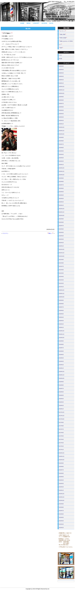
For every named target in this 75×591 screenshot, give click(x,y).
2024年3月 (61, 157)
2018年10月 (61, 378)
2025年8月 (61, 100)
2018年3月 (61, 402)
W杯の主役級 (63, 37)
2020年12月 (61, 290)
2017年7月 (61, 429)
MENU (28, 23)
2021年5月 (61, 273)
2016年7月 (61, 470)
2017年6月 (61, 432)
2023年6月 (61, 188)
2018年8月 (61, 385)
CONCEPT (36, 23)
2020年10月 (61, 296)
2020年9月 (61, 300)
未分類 (60, 58)
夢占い (50, 233)
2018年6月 (61, 391)
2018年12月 (61, 371)
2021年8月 (61, 263)
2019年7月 (61, 347)
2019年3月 (61, 361)
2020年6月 (61, 310)
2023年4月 (61, 195)
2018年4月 (61, 398)
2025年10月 (61, 93)
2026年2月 (61, 79)
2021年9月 (61, 259)
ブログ (60, 55)
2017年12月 (61, 412)
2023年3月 (61, 198)
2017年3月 (61, 442)
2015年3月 (61, 524)
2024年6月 (61, 147)
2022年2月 (61, 242)
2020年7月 (61, 307)
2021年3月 (61, 280)
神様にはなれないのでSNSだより (66, 43)
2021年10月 (61, 256)
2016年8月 (61, 466)
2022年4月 (61, 235)
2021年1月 (61, 286)
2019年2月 (61, 364)
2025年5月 (61, 110)
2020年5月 (61, 313)
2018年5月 (61, 395)
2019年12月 (61, 330)
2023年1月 (61, 205)
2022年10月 (61, 215)
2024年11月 (61, 130)
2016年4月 (61, 480)
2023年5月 (61, 191)
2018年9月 (61, 381)
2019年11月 (61, 334)
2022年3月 (61, 239)
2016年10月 (61, 459)
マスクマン (5, 233)
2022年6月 (61, 229)
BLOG (51, 23)
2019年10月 (61, 337)
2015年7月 (61, 510)
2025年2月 (61, 120)
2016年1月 (61, 490)
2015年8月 (61, 507)
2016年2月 (61, 486)
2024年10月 (61, 134)
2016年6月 (61, 473)
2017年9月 (61, 422)
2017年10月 (61, 419)
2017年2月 (61, 446)
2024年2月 (61, 161)
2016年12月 (61, 453)
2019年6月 (61, 351)
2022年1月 (61, 246)
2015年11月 (61, 497)
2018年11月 (61, 375)
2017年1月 (61, 449)
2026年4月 (61, 73)
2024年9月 (61, 137)
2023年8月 (61, 181)
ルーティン (62, 31)
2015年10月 (61, 500)
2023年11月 (61, 171)
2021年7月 (61, 266)
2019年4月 (61, 358)
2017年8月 (61, 425)
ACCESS (44, 23)
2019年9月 (61, 341)
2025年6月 (61, 106)
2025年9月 (61, 96)
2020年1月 (61, 327)
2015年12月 (61, 493)
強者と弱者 (62, 34)
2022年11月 (61, 212)
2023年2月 (61, 201)
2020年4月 (61, 317)
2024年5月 (61, 151)
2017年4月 (61, 439)
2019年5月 (61, 354)
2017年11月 (61, 415)
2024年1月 (61, 164)
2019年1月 (61, 368)
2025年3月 (61, 117)
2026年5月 (61, 69)
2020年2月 (61, 324)
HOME (22, 23)
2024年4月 (61, 154)
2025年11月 (61, 90)
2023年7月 (61, 185)
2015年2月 (61, 527)
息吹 (61, 47)
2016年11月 (61, 456)
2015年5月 (61, 517)
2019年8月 (61, 344)
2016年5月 (61, 476)
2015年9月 (61, 503)
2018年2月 (61, 405)
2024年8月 (61, 140)
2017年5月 (61, 436)
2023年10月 (61, 174)
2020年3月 (61, 320)
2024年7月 (61, 144)
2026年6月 (61, 66)
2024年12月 (61, 127)
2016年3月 (61, 483)
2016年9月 (61, 463)
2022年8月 (61, 222)
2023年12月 (61, 168)
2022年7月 (61, 225)
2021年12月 (61, 249)
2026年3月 (61, 76)
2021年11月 (61, 252)
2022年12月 (61, 208)
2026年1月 (61, 83)
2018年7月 (61, 388)
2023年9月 (61, 178)
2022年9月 (61, 218)
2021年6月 (61, 269)
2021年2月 (61, 283)
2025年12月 (61, 86)
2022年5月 (61, 232)
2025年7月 (61, 103)
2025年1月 (61, 123)
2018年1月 (61, 408)
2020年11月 (61, 293)
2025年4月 (61, 113)
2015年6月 (61, 514)
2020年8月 (61, 303)
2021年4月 (61, 276)
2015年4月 (61, 520)
